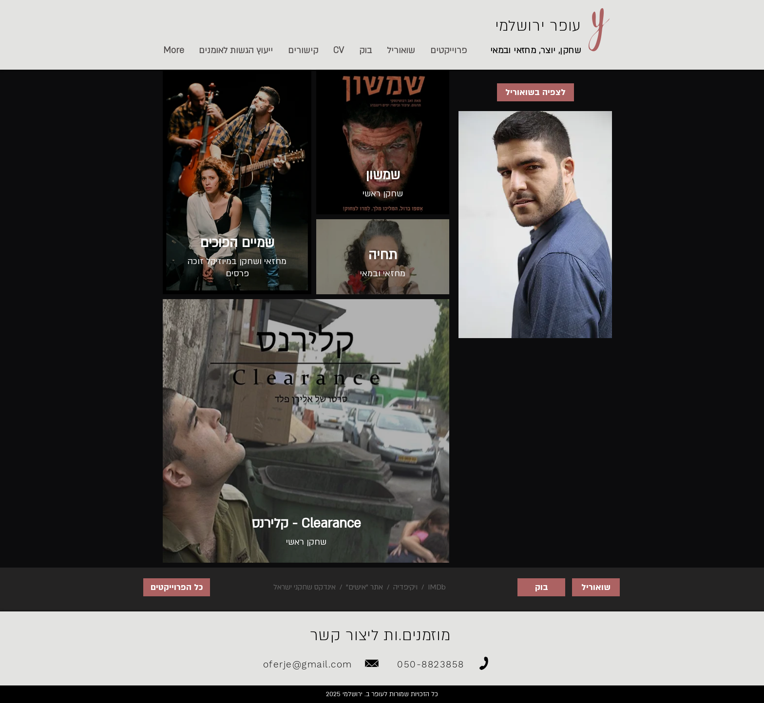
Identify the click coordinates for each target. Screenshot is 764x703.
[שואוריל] (596, 587)
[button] (302, 50)
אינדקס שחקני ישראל (304, 587)
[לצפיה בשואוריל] (535, 92)
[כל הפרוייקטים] (176, 587)
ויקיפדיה (405, 587)
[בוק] (541, 587)
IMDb (436, 587)
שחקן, (568, 50)
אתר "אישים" (364, 587)
